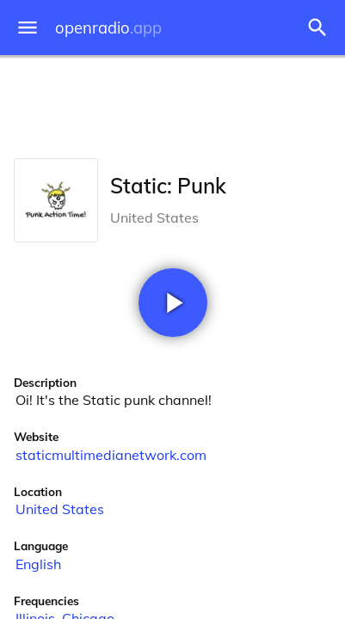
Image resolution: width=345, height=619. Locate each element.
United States (59, 509)
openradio (108, 28)
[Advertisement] (172, 103)
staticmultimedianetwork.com (110, 454)
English (38, 564)
